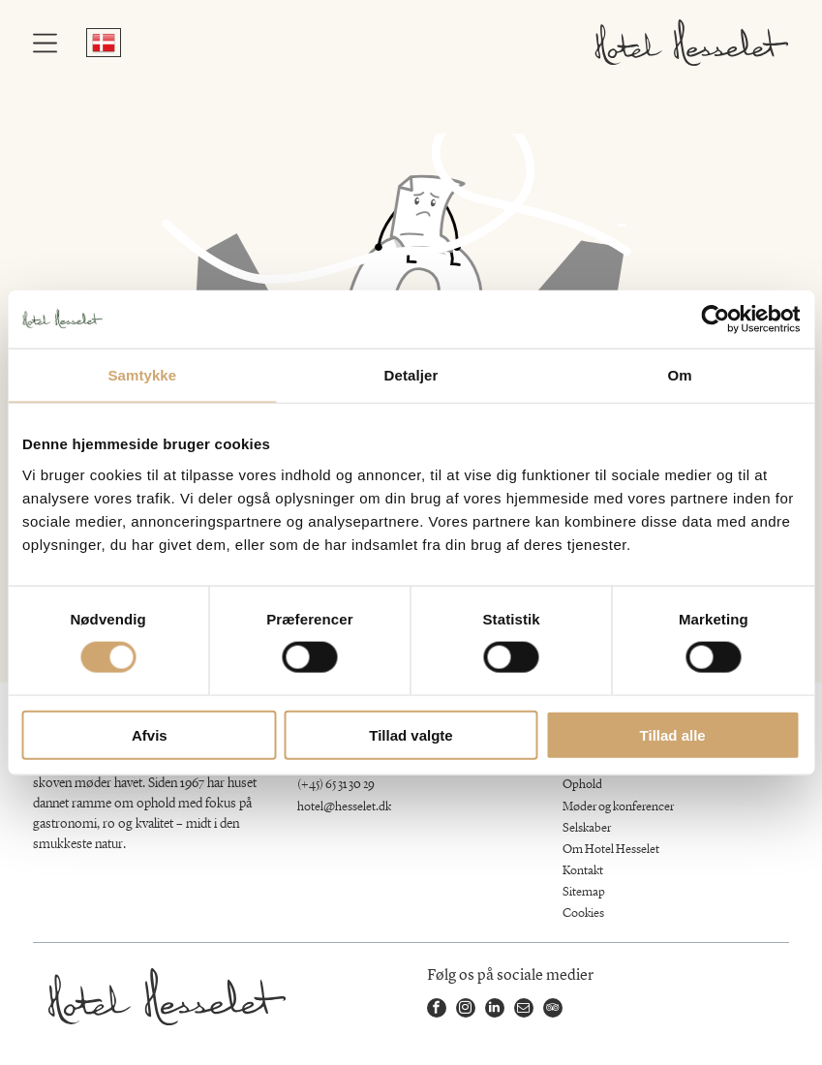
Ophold (582, 784)
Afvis (149, 734)
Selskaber (587, 828)
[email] (523, 1010)
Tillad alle (673, 734)
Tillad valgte (410, 734)
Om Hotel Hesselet (611, 849)
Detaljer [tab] (411, 375)
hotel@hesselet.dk (344, 807)
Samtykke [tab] (141, 375)
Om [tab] (680, 375)
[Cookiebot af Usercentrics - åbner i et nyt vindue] (715, 319)
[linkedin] (494, 1010)
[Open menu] (45, 43)
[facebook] (436, 1010)
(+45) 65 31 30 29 (336, 784)
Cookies (583, 913)
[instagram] (465, 1010)
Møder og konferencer (618, 807)
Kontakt (583, 871)
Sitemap (584, 892)
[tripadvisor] (553, 1010)
